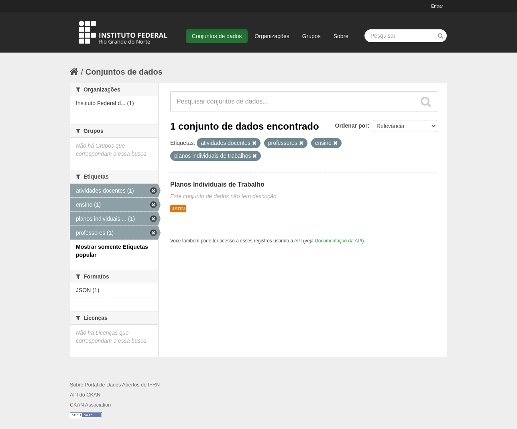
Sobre (341, 36)
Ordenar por (351, 125)
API (298, 241)
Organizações (271, 36)
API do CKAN (85, 395)
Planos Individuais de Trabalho (217, 184)
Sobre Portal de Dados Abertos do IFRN (115, 385)
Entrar (437, 6)
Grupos (311, 36)
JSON (178, 208)
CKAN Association (90, 405)
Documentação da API (338, 241)
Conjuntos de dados (217, 36)
